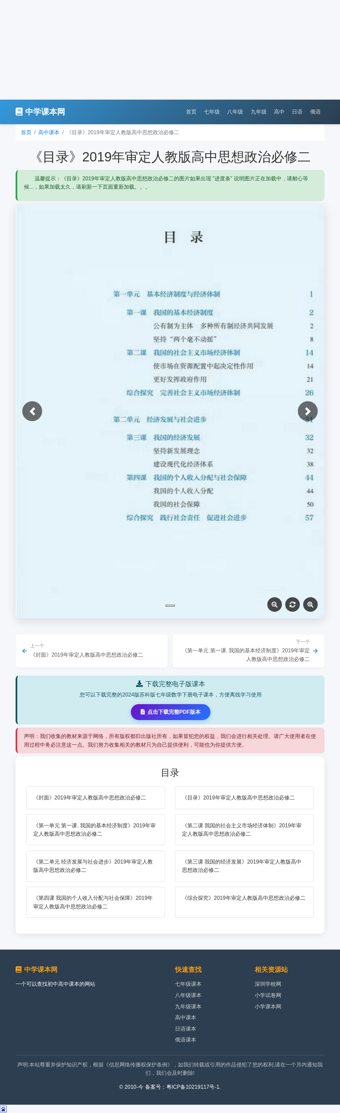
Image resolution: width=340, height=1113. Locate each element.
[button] (32, 411)
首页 (191, 112)
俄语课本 (185, 1040)
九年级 (259, 112)
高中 (279, 112)
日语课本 (185, 1029)
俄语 (315, 112)
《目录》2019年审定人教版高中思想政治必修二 (238, 797)
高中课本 (48, 132)
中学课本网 (40, 111)
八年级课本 (188, 995)
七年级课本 (188, 984)
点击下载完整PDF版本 (171, 712)
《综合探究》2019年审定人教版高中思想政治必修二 (243, 898)
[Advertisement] (170, 49)
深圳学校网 (268, 984)
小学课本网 (268, 1006)
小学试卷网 (268, 995)
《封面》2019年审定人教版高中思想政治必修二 (89, 797)
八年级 (235, 112)
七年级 (212, 112)
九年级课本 (188, 1006)
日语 (297, 112)
